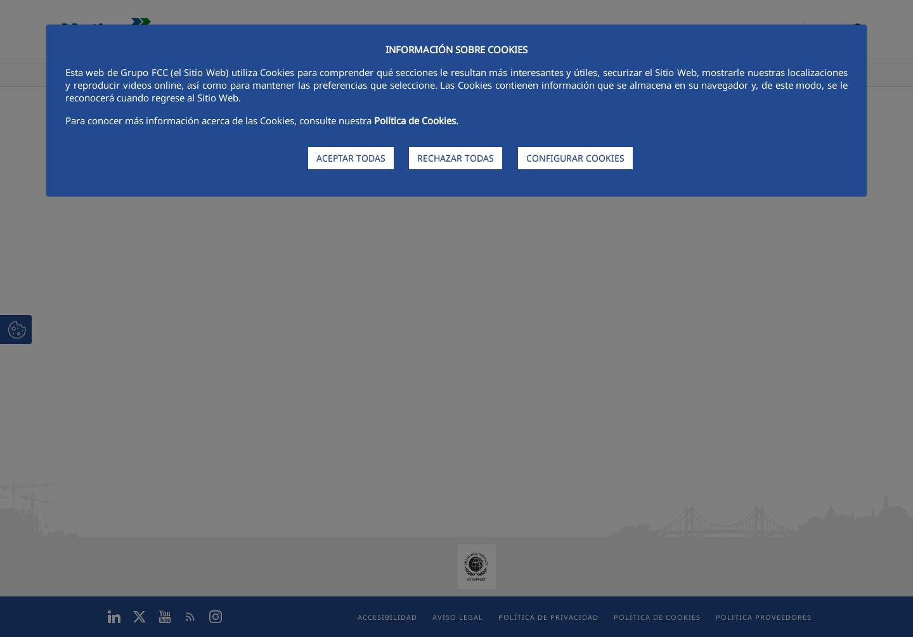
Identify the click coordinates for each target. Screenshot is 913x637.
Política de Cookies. (416, 120)
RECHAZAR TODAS (455, 158)
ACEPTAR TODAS (350, 158)
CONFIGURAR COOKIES (575, 158)
